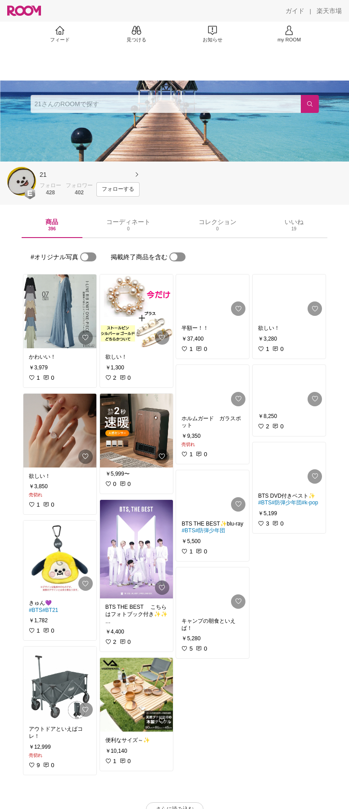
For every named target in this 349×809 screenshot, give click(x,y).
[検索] (310, 104)
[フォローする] (118, 189)
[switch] (88, 256)
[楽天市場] (329, 11)
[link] (59, 311)
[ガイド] (295, 11)
